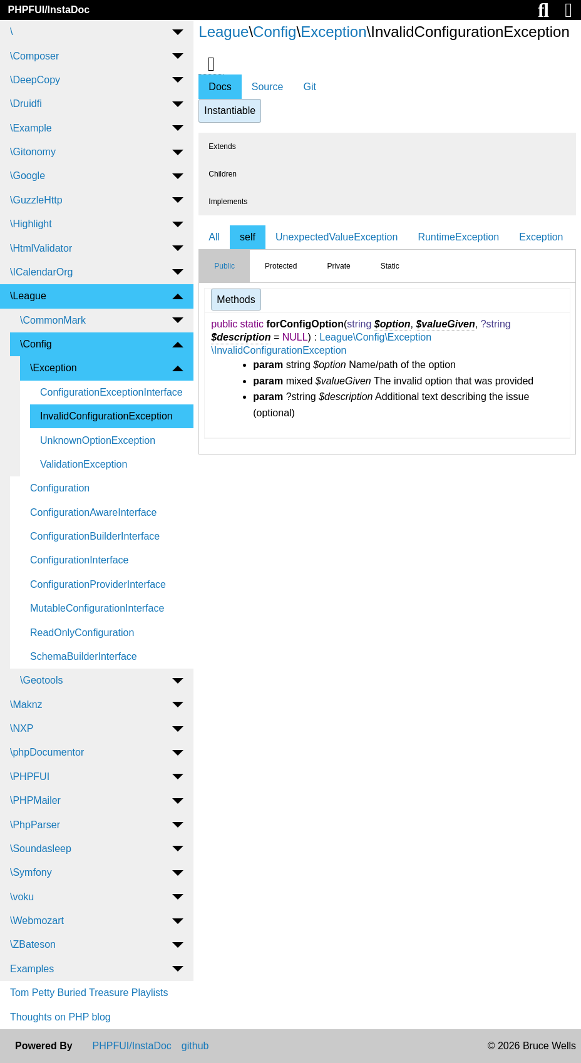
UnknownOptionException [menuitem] (97, 440)
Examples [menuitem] (32, 968)
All (214, 237)
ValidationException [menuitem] (83, 464)
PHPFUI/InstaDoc (49, 9)
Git (309, 86)
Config (274, 31)
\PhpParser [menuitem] (35, 824)
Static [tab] (390, 266)
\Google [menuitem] (27, 175)
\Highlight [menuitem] (31, 223)
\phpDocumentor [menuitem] (47, 752)
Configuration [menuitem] (60, 488)
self (247, 237)
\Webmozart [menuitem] (37, 920)
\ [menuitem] (11, 31)
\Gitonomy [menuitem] (33, 151)
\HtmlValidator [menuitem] (41, 248)
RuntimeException (458, 237)
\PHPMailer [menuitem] (35, 800)
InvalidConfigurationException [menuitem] (106, 416)
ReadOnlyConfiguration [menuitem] (82, 632)
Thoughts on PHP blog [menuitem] (60, 1017)
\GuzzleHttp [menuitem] (36, 200)
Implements (227, 201)
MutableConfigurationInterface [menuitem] (97, 608)
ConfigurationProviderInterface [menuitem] (98, 584)
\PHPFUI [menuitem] (29, 776)
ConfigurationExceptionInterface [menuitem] (111, 392)
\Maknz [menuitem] (26, 704)
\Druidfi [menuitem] (26, 103)
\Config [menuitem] (36, 344)
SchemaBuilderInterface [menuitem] (83, 656)
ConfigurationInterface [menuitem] (79, 560)
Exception (333, 31)
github (195, 1046)
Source (268, 86)
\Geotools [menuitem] (41, 680)
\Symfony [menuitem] (31, 872)
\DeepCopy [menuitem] (35, 79)
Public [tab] (224, 266)
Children (222, 174)
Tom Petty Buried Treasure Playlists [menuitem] (89, 992)
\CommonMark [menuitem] (53, 320)
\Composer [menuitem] (34, 56)
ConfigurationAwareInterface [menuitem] (93, 512)
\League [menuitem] (28, 295)
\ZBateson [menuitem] (33, 944)
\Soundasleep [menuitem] (40, 848)
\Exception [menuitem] (53, 367)
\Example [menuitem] (31, 128)
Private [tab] (338, 266)
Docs (219, 86)
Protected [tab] (281, 266)
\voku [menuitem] (22, 896)
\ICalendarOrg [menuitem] (41, 272)
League (223, 31)
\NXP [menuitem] (21, 728)
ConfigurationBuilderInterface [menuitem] (95, 536)
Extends (221, 146)
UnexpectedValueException (336, 237)
